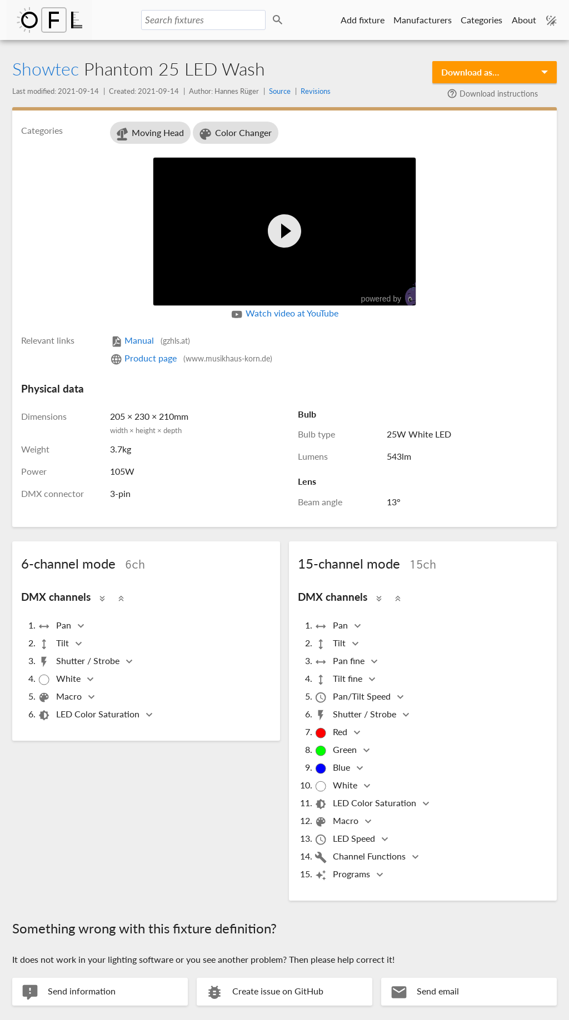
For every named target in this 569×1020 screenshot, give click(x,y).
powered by (394, 294)
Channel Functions (361, 857)
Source (280, 91)
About (524, 19)
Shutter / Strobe (79, 661)
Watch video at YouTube (284, 314)
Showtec (45, 68)
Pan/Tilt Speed (353, 697)
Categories (481, 19)
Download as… (470, 72)
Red (332, 732)
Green (336, 750)
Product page (191, 358)
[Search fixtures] (203, 20)
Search (279, 20)
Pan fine (340, 661)
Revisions (316, 91)
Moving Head (149, 134)
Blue (333, 768)
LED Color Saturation (89, 715)
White (60, 679)
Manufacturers (422, 19)
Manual (150, 340)
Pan (55, 626)
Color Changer (235, 134)
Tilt (54, 643)
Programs (343, 874)
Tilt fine (339, 679)
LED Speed (346, 839)
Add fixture (363, 19)
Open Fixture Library (49, 20)
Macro (60, 697)
